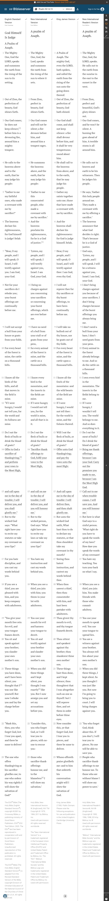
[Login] (102, 9)
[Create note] (106, 36)
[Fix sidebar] (106, 16)
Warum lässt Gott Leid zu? (65, 2)
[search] (50, 9)
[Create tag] (106, 28)
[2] (21, 457)
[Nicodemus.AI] (5, 896)
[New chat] (106, 32)
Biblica (35, 25)
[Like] (106, 24)
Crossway (10, 25)
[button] (107, 2)
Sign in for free (94, 9)
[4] (42, 777)
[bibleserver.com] (19, 9)
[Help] (106, 899)
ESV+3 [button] (70, 9)
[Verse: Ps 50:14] (106, 20)
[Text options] (77, 9)
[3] (21, 685)
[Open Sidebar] (106, 465)
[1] (20, 128)
